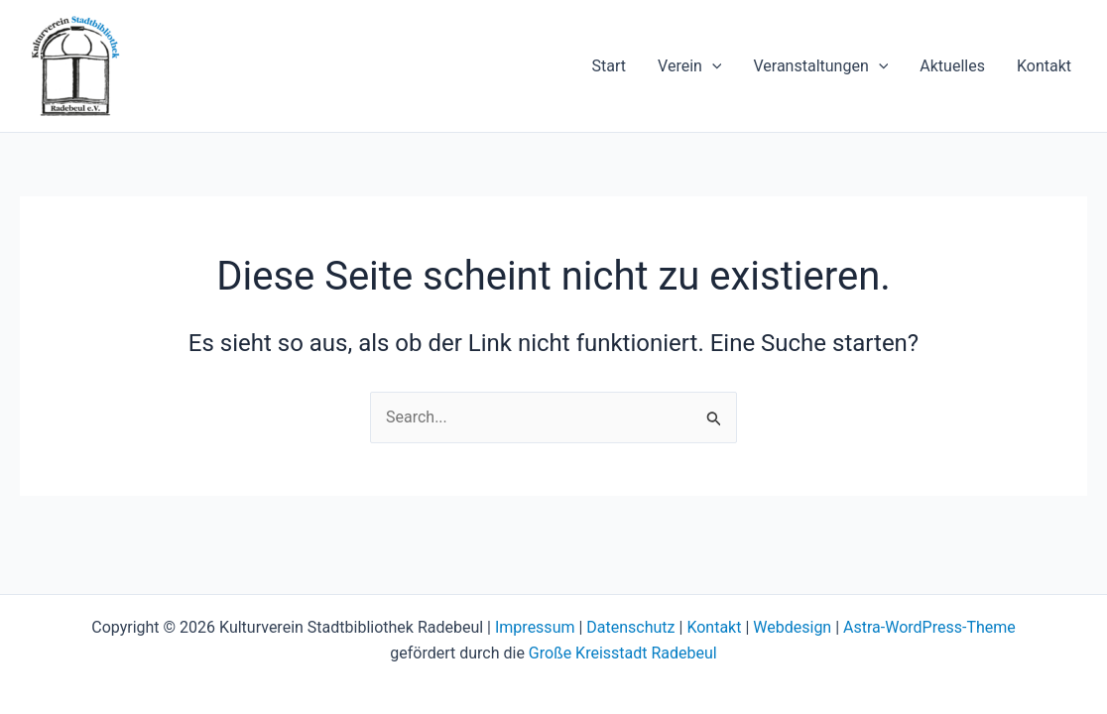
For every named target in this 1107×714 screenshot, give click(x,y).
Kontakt (1044, 66)
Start (609, 66)
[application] (712, 66)
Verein (689, 66)
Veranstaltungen (820, 66)
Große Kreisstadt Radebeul (623, 653)
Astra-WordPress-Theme (929, 627)
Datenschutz (630, 627)
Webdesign (792, 627)
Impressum (535, 627)
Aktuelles (952, 66)
